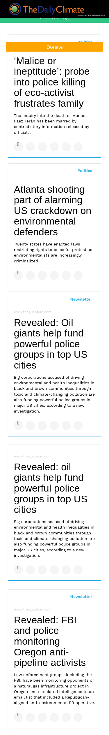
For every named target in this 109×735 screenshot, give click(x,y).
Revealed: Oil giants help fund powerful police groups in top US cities (50, 344)
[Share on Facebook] (18, 146)
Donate (55, 47)
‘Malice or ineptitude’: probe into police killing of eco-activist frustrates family (52, 82)
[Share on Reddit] (78, 146)
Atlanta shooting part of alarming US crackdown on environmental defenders (52, 211)
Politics (84, 170)
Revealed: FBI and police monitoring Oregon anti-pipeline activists (50, 641)
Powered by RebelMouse (91, 15)
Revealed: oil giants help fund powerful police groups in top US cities (50, 488)
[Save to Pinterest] (66, 146)
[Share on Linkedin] (42, 146)
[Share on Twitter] (30, 146)
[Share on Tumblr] (54, 146)
